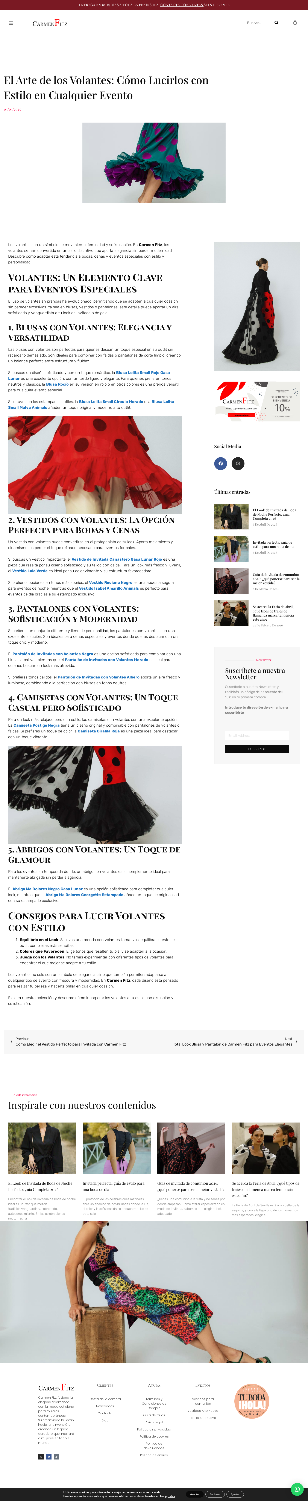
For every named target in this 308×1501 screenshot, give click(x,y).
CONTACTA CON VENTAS (181, 4)
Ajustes (241, 1494)
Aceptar (188, 1494)
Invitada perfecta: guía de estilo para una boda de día (273, 549)
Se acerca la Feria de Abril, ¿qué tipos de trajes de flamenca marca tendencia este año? (273, 618)
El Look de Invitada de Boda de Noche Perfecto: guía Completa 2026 (274, 519)
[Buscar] (276, 22)
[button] (11, 22)
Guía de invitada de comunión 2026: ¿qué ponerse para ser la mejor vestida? (276, 583)
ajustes (161, 1496)
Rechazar (215, 1494)
